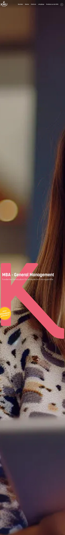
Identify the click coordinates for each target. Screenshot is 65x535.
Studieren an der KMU (52, 4)
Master (27, 4)
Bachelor (20, 4)
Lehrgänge (41, 4)
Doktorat (33, 4)
